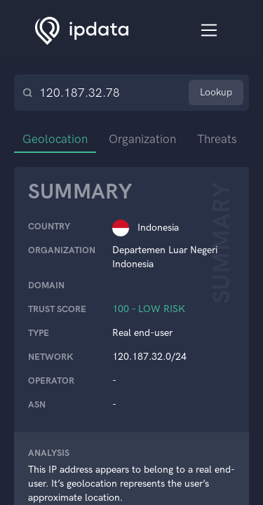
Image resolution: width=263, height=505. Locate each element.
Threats (217, 139)
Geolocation (55, 139)
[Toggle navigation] (209, 30)
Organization (142, 139)
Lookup (216, 92)
